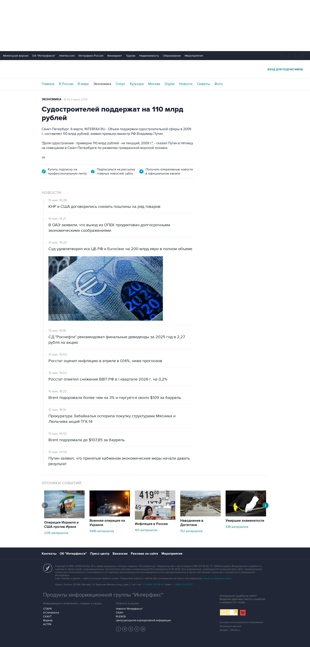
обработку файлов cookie (217, 578)
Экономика (102, 84)
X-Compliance (51, 612)
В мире (83, 84)
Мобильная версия (15, 55)
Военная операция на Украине (107, 523)
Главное (48, 84)
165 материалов (146, 530)
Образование (172, 55)
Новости (185, 84)
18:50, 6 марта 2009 (75, 99)
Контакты (49, 554)
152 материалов (191, 531)
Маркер (48, 620)
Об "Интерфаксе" (43, 55)
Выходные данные (230, 626)
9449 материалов (102, 531)
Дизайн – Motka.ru (230, 630)
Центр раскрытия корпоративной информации (143, 620)
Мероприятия (194, 55)
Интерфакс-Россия (90, 55)
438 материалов (237, 527)
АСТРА (47, 624)
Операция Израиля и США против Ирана (61, 525)
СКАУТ (47, 616)
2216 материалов (56, 533)
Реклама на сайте (144, 554)
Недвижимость (149, 55)
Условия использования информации (241, 622)
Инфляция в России (151, 524)
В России (66, 84)
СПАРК (47, 608)
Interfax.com (67, 55)
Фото (218, 84)
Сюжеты (203, 84)
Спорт (120, 84)
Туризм (130, 55)
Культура (137, 84)
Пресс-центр (99, 554)
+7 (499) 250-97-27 (182, 584)
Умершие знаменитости (245, 521)
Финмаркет (114, 55)
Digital (170, 84)
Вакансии (120, 554)
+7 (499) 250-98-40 (153, 584)
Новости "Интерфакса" (129, 608)
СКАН (119, 612)
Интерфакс (155, 69)
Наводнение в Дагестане (191, 523)
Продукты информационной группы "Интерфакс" (103, 595)
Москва (154, 84)
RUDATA (121, 616)
